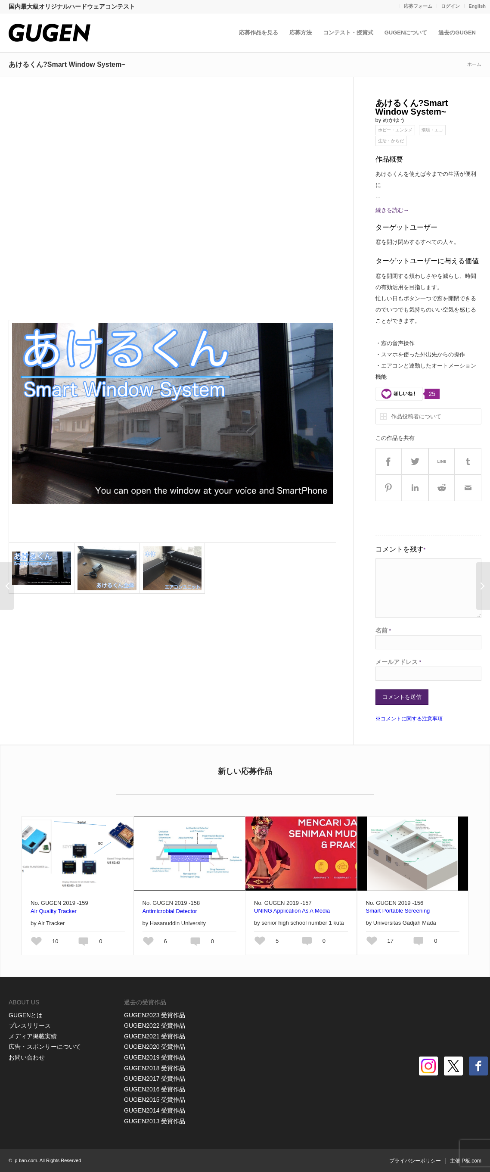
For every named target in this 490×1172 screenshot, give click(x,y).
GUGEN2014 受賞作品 (154, 1110)
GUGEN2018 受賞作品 (154, 1068)
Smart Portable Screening (398, 910)
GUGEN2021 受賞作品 (154, 1036)
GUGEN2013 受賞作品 (154, 1121)
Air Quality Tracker (54, 911)
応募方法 (300, 32)
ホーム (474, 64)
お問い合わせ (27, 1057)
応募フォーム (418, 6)
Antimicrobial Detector (170, 911)
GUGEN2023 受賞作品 (154, 1015)
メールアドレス (398, 661)
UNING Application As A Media (292, 910)
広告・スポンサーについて (45, 1046)
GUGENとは (26, 1015)
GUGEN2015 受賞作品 (154, 1099)
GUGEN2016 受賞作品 (154, 1089)
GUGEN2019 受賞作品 (154, 1057)
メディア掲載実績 (33, 1036)
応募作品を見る (258, 32)
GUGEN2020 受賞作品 (154, 1046)
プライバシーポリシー (415, 1161)
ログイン (450, 6)
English (477, 6)
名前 (383, 630)
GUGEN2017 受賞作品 (154, 1078)
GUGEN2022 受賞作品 (154, 1025)
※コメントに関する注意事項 (409, 719)
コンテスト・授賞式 (348, 32)
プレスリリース (30, 1025)
